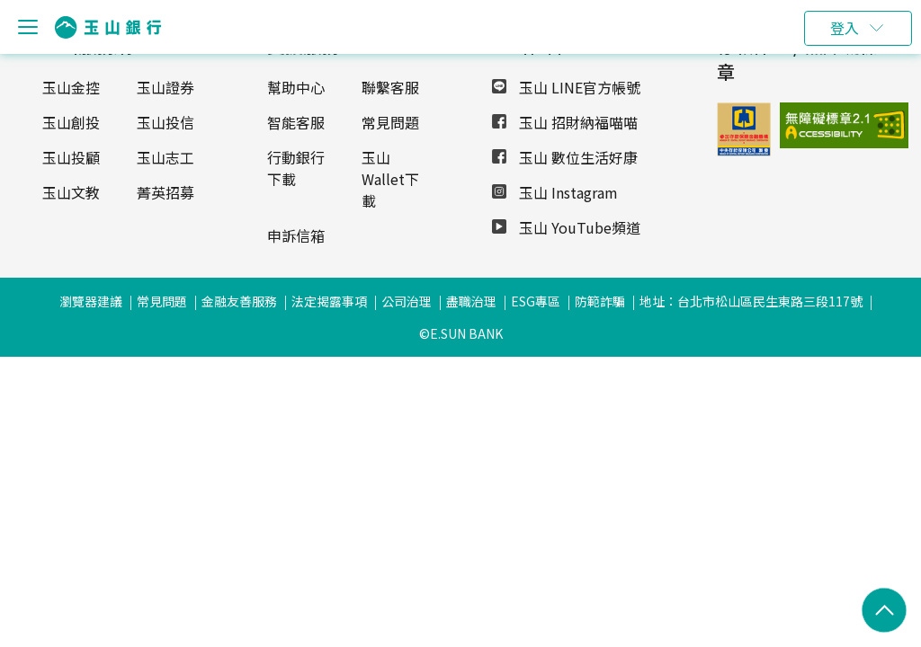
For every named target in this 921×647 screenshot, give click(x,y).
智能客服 (296, 122)
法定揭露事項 (329, 301)
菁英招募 (165, 192)
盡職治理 (471, 301)
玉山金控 (71, 87)
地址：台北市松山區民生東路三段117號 (751, 301)
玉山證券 (165, 87)
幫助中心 (296, 87)
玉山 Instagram (555, 192)
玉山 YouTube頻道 (566, 227)
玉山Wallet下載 (390, 178)
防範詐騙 (600, 301)
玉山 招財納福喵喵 (565, 122)
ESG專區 (535, 301)
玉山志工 (165, 157)
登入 (844, 28)
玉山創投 (71, 122)
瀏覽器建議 (90, 301)
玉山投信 (165, 122)
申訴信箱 (296, 235)
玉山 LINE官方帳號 (566, 87)
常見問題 (390, 122)
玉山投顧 (71, 157)
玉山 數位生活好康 (565, 157)
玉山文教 (71, 192)
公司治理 (406, 301)
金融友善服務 (239, 301)
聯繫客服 (390, 87)
